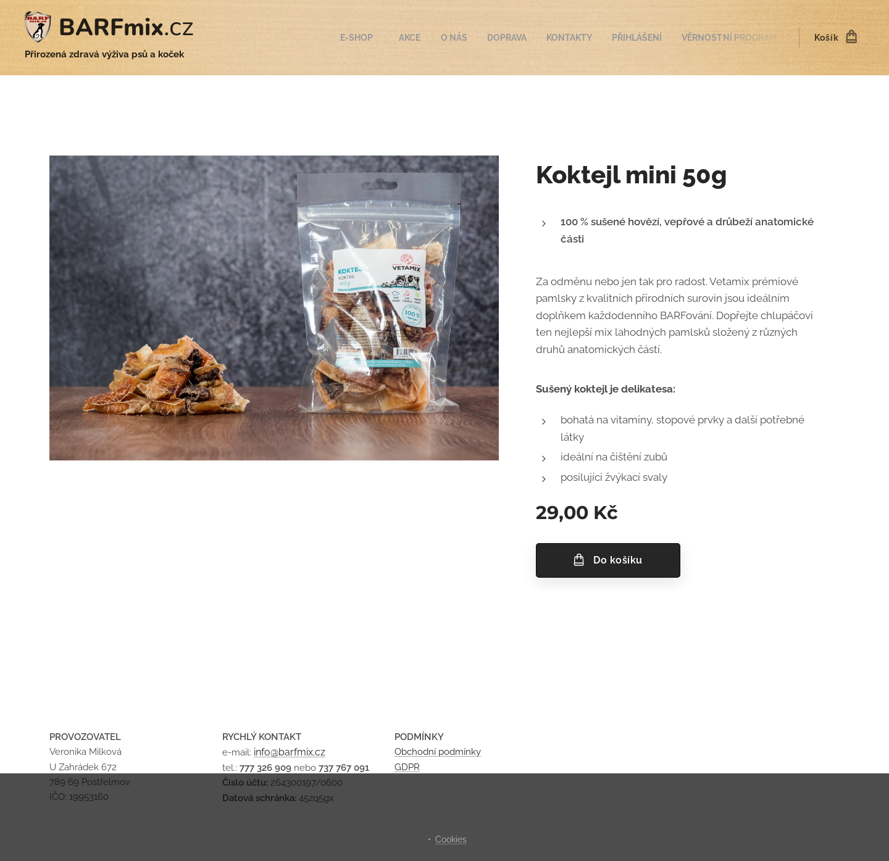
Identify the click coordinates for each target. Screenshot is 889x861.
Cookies (451, 839)
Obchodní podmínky (437, 752)
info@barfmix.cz (289, 753)
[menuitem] (341, 37)
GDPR (407, 767)
